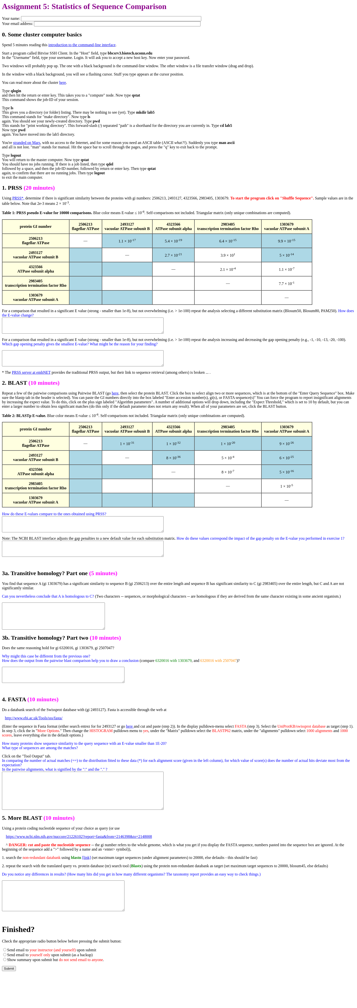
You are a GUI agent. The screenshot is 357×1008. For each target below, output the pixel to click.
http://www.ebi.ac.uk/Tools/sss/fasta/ (34, 738)
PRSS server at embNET (31, 378)
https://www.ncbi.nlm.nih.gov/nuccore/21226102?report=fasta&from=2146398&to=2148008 (79, 864)
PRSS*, (18, 198)
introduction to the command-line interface (82, 45)
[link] (86, 885)
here (62, 82)
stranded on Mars (26, 143)
